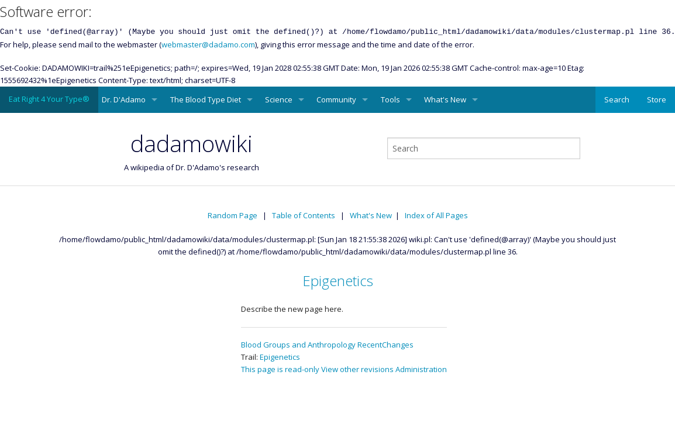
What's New (445, 99)
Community (336, 99)
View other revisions (357, 369)
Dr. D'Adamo (124, 99)
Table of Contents (303, 215)
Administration (421, 369)
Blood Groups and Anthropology (298, 344)
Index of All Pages (436, 215)
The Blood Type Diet (205, 99)
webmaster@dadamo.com (208, 44)
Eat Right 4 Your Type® (49, 99)
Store (656, 99)
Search (616, 99)
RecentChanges (385, 344)
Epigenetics (337, 280)
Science (278, 99)
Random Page (232, 215)
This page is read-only (280, 369)
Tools (390, 99)
